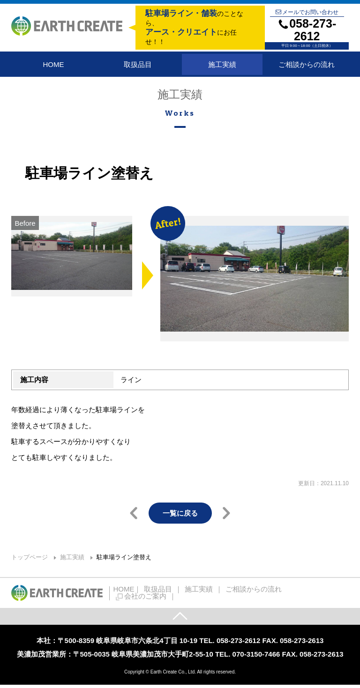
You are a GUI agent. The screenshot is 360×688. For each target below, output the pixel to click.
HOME (53, 66)
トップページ (29, 559)
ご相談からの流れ (306, 66)
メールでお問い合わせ (307, 12)
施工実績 (222, 66)
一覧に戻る (180, 516)
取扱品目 (138, 66)
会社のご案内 (303, 595)
